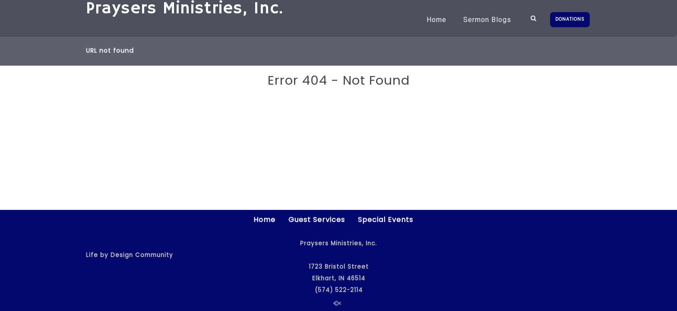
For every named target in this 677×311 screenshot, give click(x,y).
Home (436, 20)
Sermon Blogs (487, 20)
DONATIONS (570, 19)
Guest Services (316, 220)
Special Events (385, 220)
